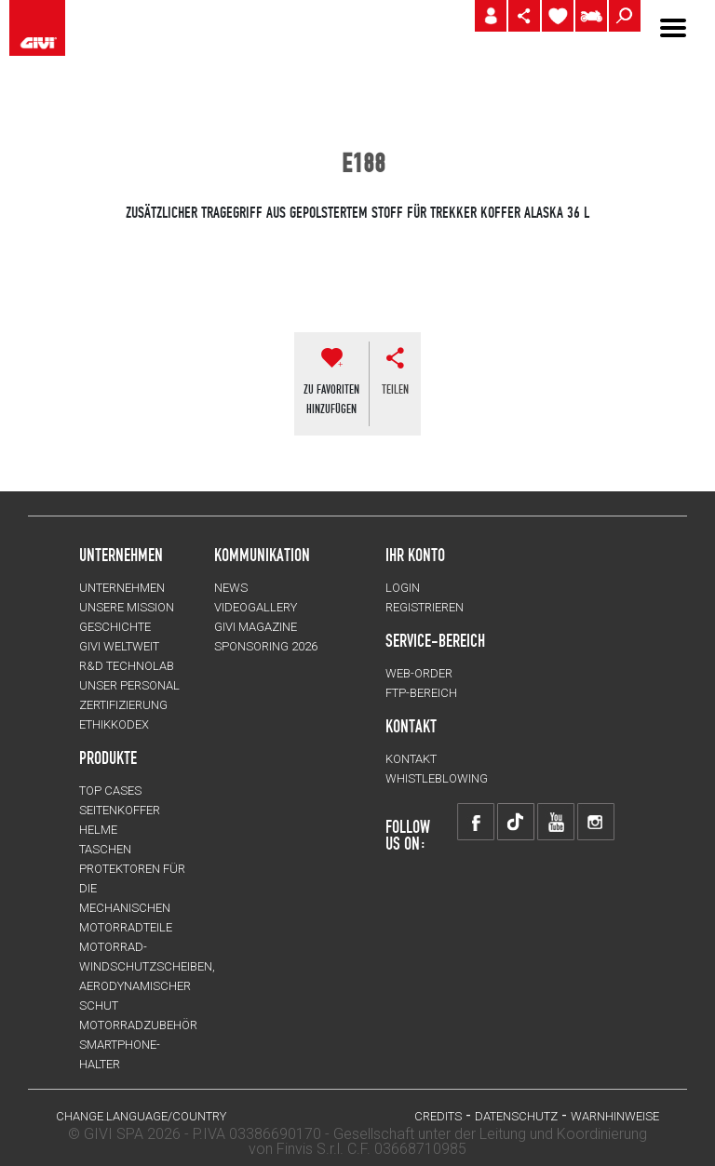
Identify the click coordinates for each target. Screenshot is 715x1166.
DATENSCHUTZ (516, 1116)
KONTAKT (411, 759)
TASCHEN (105, 849)
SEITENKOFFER (119, 810)
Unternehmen (122, 588)
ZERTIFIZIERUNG (123, 705)
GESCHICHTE (115, 627)
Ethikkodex (114, 724)
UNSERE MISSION (126, 607)
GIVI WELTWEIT (119, 646)
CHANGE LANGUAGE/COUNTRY (141, 1116)
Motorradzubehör (138, 1025)
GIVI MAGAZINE (255, 627)
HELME (98, 830)
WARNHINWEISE (615, 1116)
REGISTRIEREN (424, 607)
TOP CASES (110, 790)
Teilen (395, 389)
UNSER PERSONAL (129, 685)
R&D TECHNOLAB (126, 666)
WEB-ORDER (418, 673)
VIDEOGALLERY (255, 607)
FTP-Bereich (421, 693)
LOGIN (402, 588)
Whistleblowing (436, 778)
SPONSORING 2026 (265, 646)
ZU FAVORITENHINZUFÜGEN (331, 399)
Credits (438, 1116)
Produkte (108, 757)
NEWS (231, 588)
